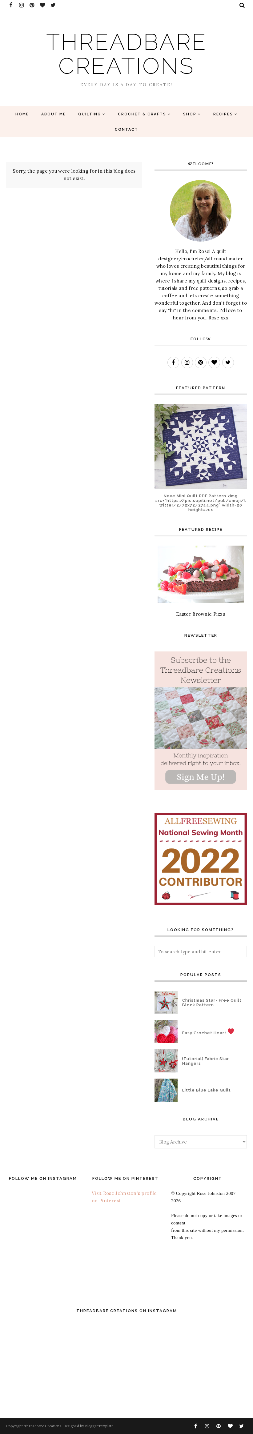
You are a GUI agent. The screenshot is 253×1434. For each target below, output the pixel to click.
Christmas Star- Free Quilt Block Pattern (212, 1002)
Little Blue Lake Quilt (206, 1090)
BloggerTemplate (99, 1426)
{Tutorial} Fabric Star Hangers (205, 1061)
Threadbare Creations (126, 53)
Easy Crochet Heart (208, 1031)
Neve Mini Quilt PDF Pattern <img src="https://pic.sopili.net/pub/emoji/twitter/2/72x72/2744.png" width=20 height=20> (200, 503)
